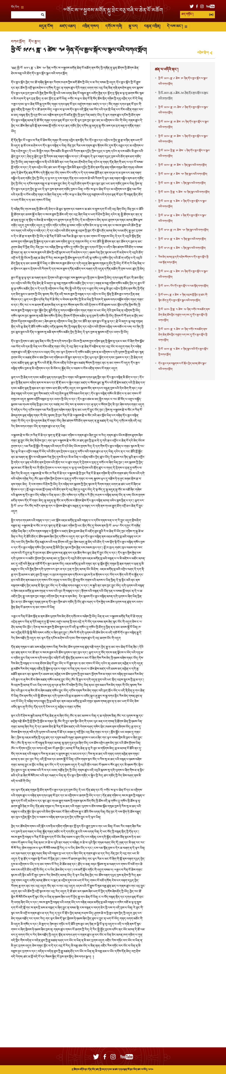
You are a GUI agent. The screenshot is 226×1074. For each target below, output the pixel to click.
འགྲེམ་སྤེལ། (203, 53)
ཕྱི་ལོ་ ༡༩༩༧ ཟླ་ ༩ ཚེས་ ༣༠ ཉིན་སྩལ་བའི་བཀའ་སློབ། (182, 174)
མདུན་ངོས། (46, 26)
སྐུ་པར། (133, 26)
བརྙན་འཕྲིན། (152, 26)
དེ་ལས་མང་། (177, 26)
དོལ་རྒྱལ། (34, 42)
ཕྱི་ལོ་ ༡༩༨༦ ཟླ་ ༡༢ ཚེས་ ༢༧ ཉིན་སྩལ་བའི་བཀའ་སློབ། (183, 230)
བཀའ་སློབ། (18, 42)
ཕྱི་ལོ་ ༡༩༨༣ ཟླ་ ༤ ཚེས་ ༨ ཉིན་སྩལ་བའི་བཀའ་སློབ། (182, 248)
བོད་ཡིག (17, 7)
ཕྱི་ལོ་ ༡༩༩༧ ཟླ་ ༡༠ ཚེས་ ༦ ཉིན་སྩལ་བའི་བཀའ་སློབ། (182, 165)
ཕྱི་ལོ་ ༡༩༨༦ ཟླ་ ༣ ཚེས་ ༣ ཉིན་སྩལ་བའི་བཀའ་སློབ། (182, 239)
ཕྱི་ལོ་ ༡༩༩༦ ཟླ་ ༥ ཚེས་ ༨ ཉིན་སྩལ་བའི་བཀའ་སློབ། (182, 183)
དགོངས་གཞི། (113, 26)
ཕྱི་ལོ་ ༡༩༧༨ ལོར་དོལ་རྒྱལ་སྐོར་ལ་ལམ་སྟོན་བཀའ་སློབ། (183, 286)
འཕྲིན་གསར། (90, 26)
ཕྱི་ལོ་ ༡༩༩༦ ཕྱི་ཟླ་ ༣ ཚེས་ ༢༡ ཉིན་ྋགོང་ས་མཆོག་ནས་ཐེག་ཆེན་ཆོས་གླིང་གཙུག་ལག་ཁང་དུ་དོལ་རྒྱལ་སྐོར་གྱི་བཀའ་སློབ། (184, 315)
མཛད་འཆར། (68, 26)
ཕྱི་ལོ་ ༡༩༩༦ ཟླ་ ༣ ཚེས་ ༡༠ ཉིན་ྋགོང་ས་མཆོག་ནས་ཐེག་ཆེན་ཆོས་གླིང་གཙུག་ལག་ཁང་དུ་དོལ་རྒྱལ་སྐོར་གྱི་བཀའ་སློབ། (183, 335)
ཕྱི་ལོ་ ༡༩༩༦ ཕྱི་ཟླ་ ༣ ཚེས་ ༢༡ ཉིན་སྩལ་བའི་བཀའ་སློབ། (184, 192)
